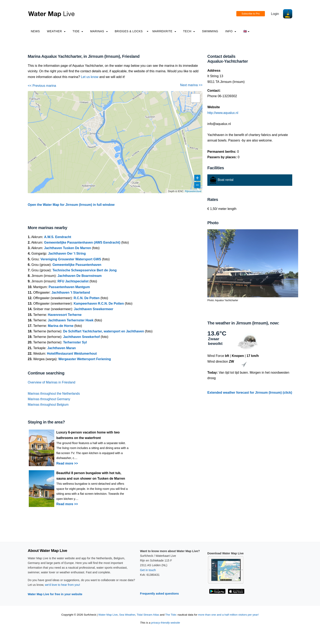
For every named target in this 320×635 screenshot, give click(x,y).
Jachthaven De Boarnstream (80, 275)
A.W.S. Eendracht (57, 237)
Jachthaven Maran (61, 348)
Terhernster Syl (75, 342)
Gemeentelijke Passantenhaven (76, 264)
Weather (56, 31)
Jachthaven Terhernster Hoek (70, 320)
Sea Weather (127, 614)
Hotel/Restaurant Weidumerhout (72, 353)
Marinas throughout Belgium (48, 404)
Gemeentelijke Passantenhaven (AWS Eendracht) (82, 242)
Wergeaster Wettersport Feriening (84, 359)
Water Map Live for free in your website (55, 594)
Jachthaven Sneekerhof (81, 337)
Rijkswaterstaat (193, 191)
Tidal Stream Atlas (148, 614)
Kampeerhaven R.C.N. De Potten (99, 303)
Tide (77, 31)
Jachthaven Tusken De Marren (67, 248)
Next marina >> (191, 85)
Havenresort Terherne (64, 314)
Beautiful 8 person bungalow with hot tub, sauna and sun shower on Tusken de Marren (90, 475)
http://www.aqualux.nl (222, 113)
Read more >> (67, 463)
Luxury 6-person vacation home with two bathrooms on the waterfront (88, 435)
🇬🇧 (246, 31)
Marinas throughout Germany (49, 399)
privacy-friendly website (165, 622)
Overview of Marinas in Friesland (51, 382)
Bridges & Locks (129, 31)
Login (275, 14)
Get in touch (148, 570)
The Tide (170, 614)
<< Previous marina (42, 85)
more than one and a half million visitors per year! (228, 614)
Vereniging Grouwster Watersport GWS (70, 259)
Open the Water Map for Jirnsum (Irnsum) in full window (71, 204)
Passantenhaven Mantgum (69, 287)
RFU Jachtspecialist (73, 281)
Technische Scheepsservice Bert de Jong (84, 270)
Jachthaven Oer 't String (67, 253)
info (230, 31)
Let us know (89, 77)
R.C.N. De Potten (87, 298)
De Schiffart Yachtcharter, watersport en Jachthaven (103, 331)
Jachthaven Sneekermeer (93, 309)
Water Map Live (108, 614)
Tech (189, 31)
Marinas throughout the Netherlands (54, 393)
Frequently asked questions (159, 593)
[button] (195, 98)
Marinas (99, 31)
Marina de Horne (60, 326)
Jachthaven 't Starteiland (70, 292)
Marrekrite (164, 31)
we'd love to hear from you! (62, 584)
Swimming (210, 31)
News (35, 31)
